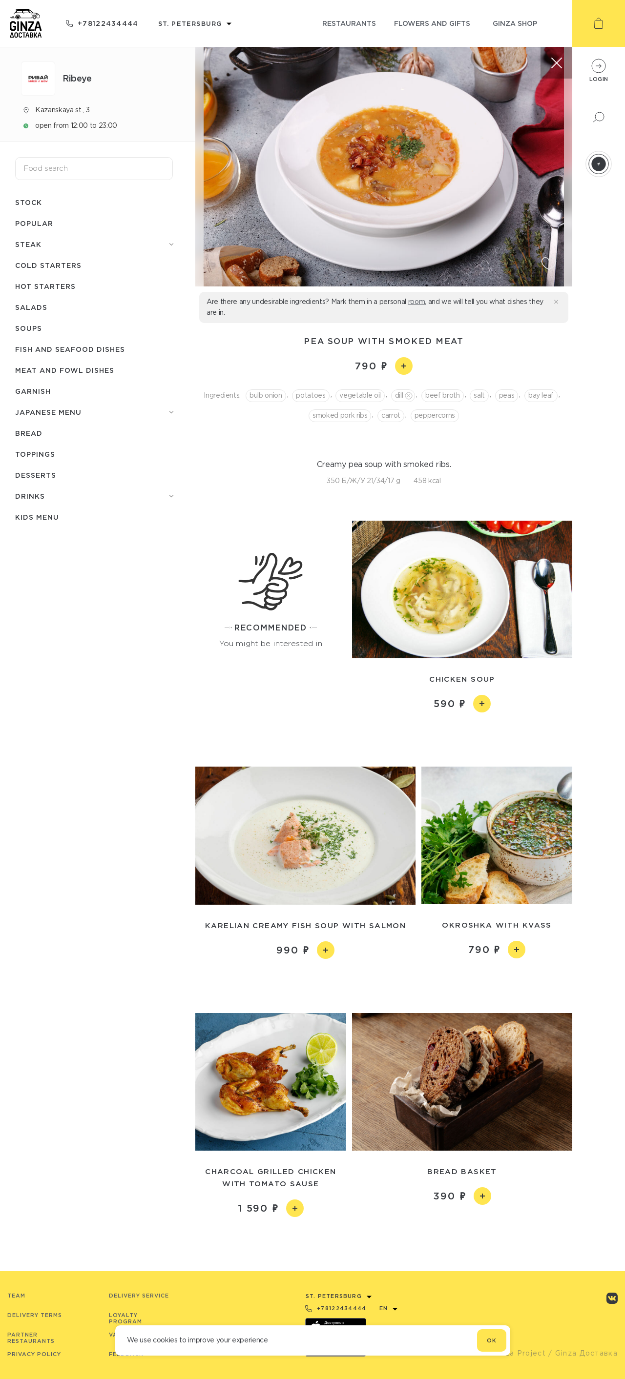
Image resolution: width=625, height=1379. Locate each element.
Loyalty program (125, 1318)
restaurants (349, 23)
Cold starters (48, 265)
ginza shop (515, 23)
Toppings (35, 454)
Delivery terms (34, 1315)
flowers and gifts (432, 23)
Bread (28, 433)
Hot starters (45, 286)
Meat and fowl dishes (64, 370)
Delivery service (139, 1295)
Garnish (33, 391)
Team (16, 1295)
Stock (28, 202)
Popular (34, 223)
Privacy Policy (34, 1354)
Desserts (35, 475)
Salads (31, 307)
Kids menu (37, 517)
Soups (28, 328)
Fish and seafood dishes (70, 349)
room (416, 301)
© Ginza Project (514, 1353)
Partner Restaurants (31, 1338)
